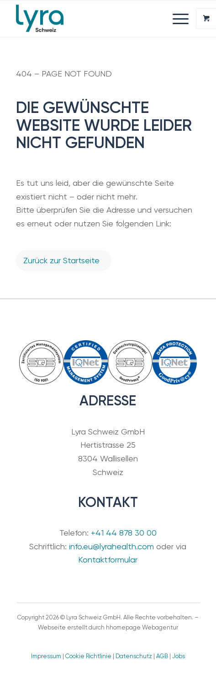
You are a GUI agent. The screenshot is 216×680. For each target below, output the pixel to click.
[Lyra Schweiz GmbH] (89, 18)
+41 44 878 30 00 (124, 532)
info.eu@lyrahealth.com (111, 546)
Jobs (178, 656)
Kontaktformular (107, 559)
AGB (162, 656)
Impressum (46, 656)
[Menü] (176, 18)
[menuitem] (181, 18)
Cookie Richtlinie (88, 656)
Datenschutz (134, 656)
